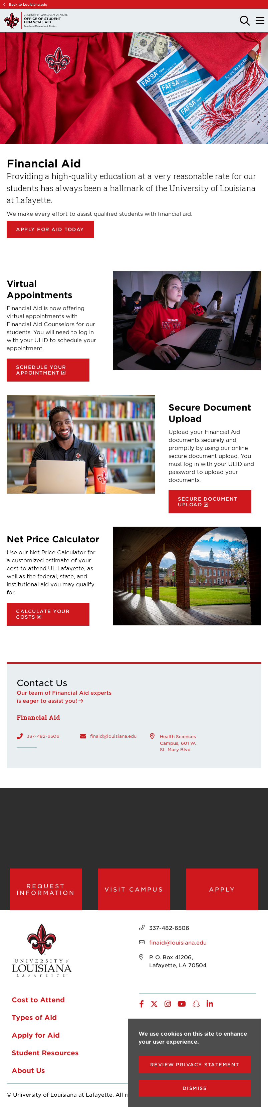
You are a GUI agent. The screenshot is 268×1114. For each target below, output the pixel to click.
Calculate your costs (43, 614)
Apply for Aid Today (50, 229)
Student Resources (45, 1055)
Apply (222, 890)
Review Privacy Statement (194, 1064)
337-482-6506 (43, 736)
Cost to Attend (38, 1002)
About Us (28, 1073)
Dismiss (195, 1088)
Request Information (46, 890)
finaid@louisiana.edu (113, 736)
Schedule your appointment (41, 370)
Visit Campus (134, 890)
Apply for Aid (36, 1037)
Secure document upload (208, 501)
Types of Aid (34, 1020)
